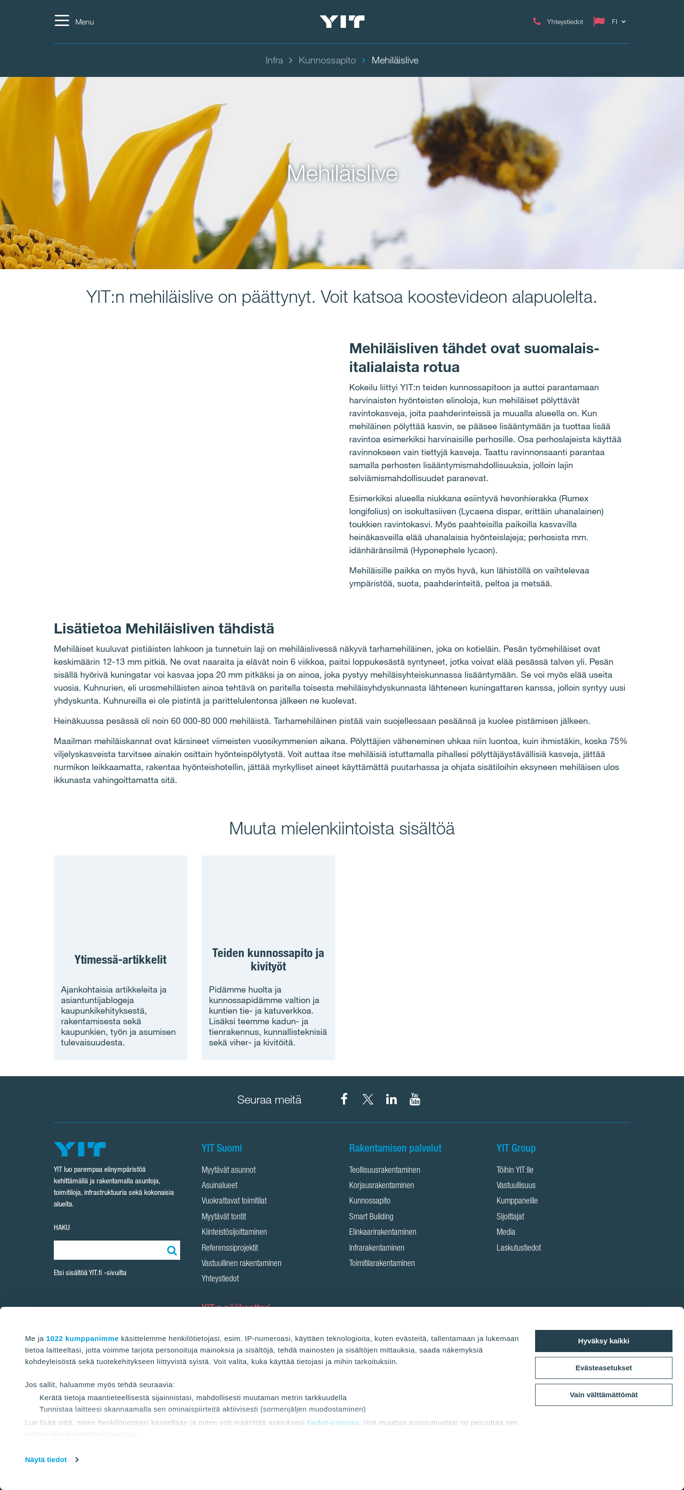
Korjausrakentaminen (381, 1186)
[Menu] (74, 21)
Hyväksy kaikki (604, 1341)
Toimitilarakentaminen (382, 1264)
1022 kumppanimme (82, 1338)
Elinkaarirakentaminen (382, 1233)
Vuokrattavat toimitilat (234, 1201)
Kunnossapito (370, 1201)
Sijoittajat (510, 1217)
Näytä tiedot (46, 1459)
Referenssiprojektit (230, 1248)
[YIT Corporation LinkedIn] (391, 1099)
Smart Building (371, 1217)
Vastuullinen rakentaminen (241, 1264)
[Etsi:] (170, 1250)
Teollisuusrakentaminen (384, 1171)
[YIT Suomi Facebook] (344, 1099)
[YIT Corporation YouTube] (415, 1099)
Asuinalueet (219, 1186)
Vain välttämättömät (604, 1395)
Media (506, 1233)
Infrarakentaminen (376, 1248)
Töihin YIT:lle (515, 1171)
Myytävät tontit (224, 1217)
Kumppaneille (517, 1201)
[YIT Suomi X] (368, 1099)
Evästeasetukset (603, 1368)
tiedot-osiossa (333, 1422)
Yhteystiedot (220, 1279)
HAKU (62, 1227)
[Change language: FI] (611, 21)
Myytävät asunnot (229, 1171)
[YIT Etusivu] (342, 21)
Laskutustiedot (519, 1248)
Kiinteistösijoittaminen (234, 1233)
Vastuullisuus (516, 1186)
